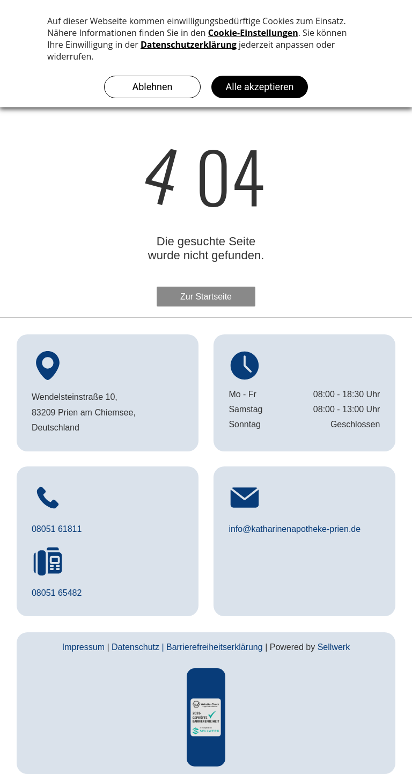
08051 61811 (57, 529)
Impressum (83, 647)
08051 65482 (57, 592)
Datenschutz (135, 647)
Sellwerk (334, 647)
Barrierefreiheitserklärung (214, 647)
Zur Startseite (206, 296)
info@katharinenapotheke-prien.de (294, 529)
